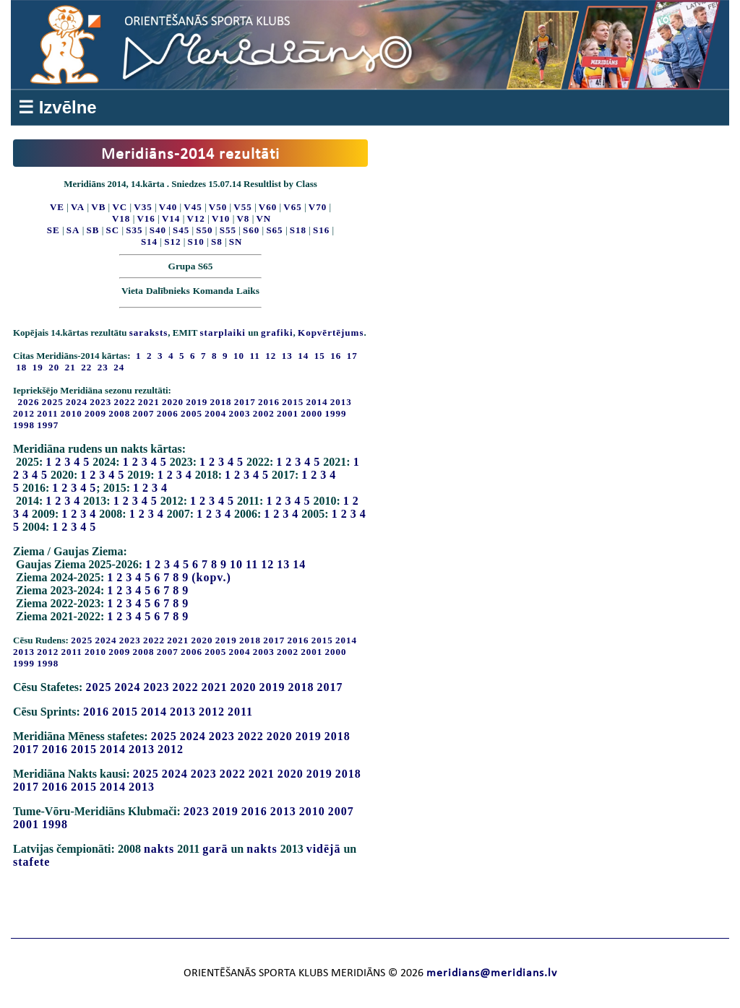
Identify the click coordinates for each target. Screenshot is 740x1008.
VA (78, 206)
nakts (159, 849)
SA (73, 230)
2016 (269, 401)
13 (283, 564)
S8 (217, 241)
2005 (191, 413)
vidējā (323, 849)
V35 (143, 206)
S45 (181, 230)
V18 (121, 218)
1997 (48, 425)
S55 (228, 230)
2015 (293, 401)
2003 (240, 413)
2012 (24, 413)
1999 (336, 413)
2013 (341, 401)
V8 (242, 218)
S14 (149, 241)
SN (236, 241)
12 (267, 564)
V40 (168, 206)
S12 (172, 241)
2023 (100, 401)
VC (119, 206)
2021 (149, 401)
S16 (321, 230)
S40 (158, 230)
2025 (53, 401)
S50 (204, 230)
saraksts (148, 332)
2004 (215, 413)
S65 (274, 230)
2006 (167, 413)
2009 (95, 413)
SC (113, 230)
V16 (146, 218)
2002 (264, 413)
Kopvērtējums (330, 332)
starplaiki (223, 332)
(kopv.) (211, 577)
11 (252, 564)
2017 (245, 401)
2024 (76, 401)
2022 (125, 401)
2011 (47, 413)
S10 (196, 241)
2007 (144, 413)
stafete (31, 862)
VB (98, 206)
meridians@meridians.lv (491, 973)
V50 (218, 206)
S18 (298, 230)
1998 (24, 425)
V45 (193, 206)
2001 (287, 413)
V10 (221, 218)
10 (236, 564)
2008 (119, 413)
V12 (195, 218)
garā (215, 849)
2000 (311, 413)
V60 (268, 206)
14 (299, 564)
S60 (251, 230)
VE (57, 206)
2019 (196, 401)
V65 (292, 206)
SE (53, 230)
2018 (221, 401)
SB (93, 230)
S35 (134, 230)
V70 (318, 206)
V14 (171, 218)
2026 (29, 401)
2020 (173, 401)
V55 (242, 206)
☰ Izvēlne (57, 107)
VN (263, 218)
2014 (317, 401)
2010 (71, 413)
